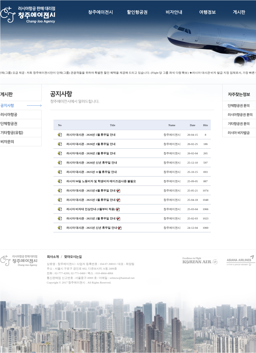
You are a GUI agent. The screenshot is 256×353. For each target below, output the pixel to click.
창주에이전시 (100, 12)
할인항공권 (137, 12)
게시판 (239, 12)
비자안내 (174, 12)
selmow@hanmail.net (122, 277)
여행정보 (207, 12)
